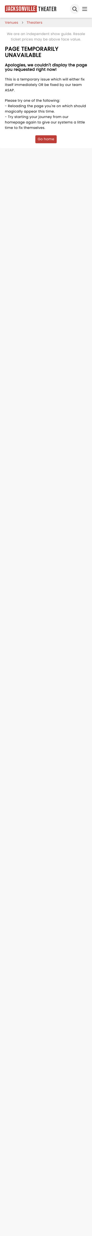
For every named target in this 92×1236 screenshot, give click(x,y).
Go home (46, 139)
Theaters (34, 22)
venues (11, 22)
